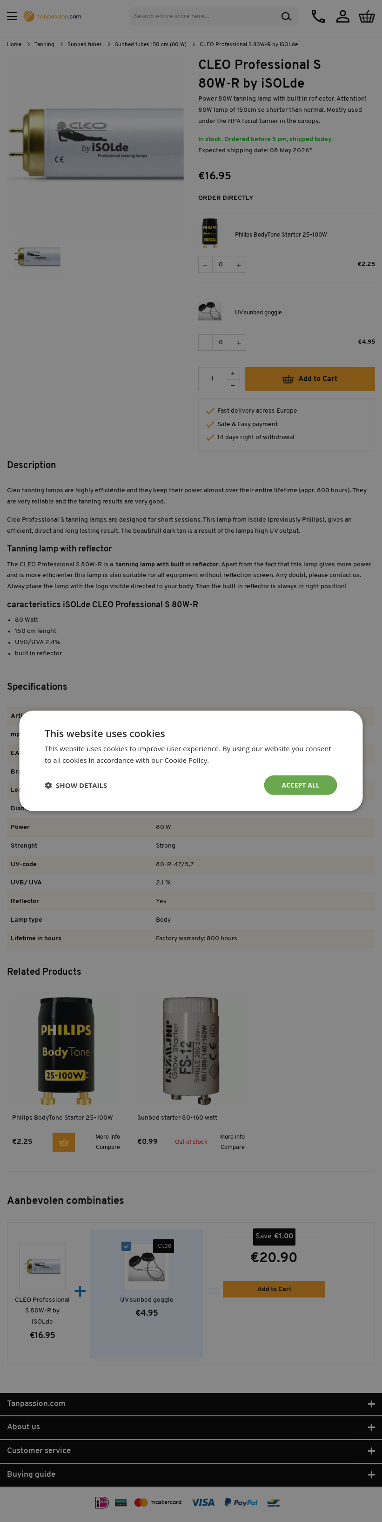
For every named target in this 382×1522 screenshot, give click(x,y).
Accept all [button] (300, 785)
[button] (76, 785)
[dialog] (191, 761)
